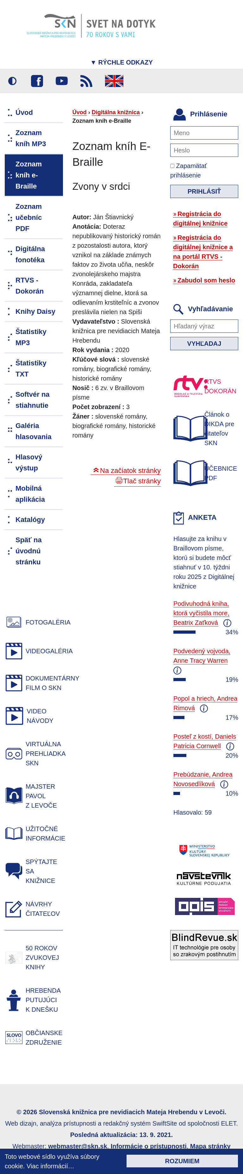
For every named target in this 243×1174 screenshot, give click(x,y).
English (114, 81)
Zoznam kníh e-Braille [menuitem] (29, 175)
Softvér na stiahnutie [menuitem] (33, 399)
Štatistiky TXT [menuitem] (31, 368)
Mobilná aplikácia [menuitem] (30, 493)
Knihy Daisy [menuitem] (35, 311)
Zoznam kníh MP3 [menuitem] (31, 138)
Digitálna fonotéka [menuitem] (30, 254)
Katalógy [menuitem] (30, 520)
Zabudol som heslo (206, 280)
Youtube (61, 81)
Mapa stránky (210, 1146)
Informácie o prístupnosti (149, 1146)
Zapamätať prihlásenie (188, 170)
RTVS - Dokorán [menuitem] (30, 285)
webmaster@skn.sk (77, 1146)
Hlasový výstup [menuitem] (29, 462)
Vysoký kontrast (12, 81)
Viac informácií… (50, 1166)
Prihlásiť (204, 191)
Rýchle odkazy (121, 62)
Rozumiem (182, 1161)
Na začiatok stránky (130, 471)
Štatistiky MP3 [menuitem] (31, 337)
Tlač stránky (142, 481)
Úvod (79, 112)
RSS (86, 81)
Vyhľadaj (204, 343)
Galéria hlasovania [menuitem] (34, 431)
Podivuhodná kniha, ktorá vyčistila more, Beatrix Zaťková (201, 613)
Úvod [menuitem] (24, 112)
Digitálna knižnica (116, 112)
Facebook (37, 81)
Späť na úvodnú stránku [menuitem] (29, 551)
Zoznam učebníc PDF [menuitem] (29, 217)
